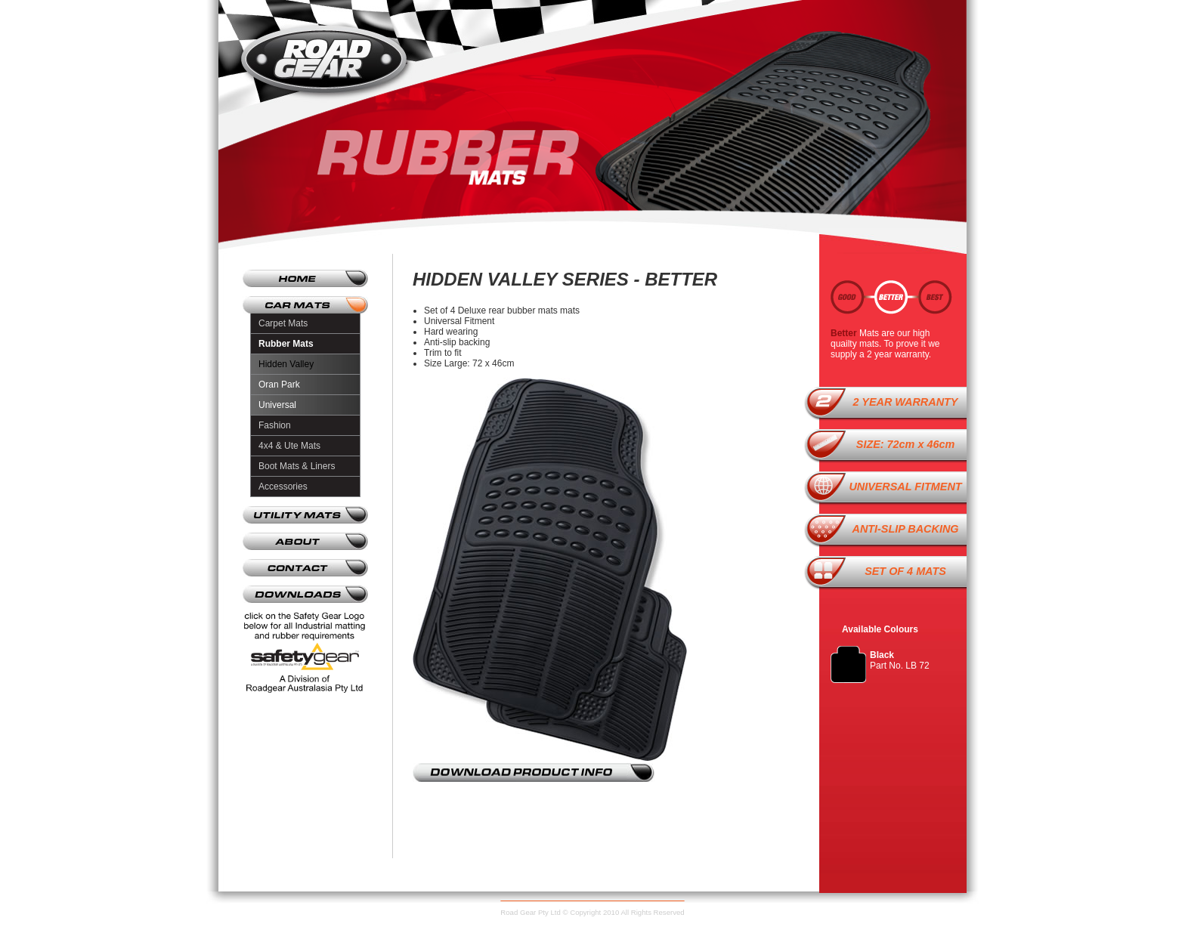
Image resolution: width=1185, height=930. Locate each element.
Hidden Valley (286, 364)
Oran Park (279, 384)
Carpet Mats (283, 323)
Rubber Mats (286, 343)
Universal (277, 405)
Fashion (274, 425)
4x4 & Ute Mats (289, 445)
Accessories (283, 486)
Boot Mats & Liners (296, 466)
